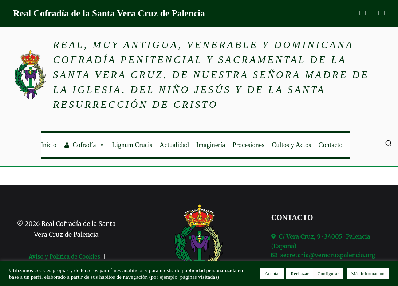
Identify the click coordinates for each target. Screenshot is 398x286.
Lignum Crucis (132, 145)
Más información (368, 273)
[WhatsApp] (372, 13)
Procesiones (248, 145)
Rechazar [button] (300, 273)
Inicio (48, 145)
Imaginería (210, 145)
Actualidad (174, 145)
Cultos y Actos (291, 145)
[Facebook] (360, 13)
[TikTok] (384, 13)
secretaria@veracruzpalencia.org (327, 255)
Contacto (331, 145)
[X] (378, 13)
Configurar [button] (328, 273)
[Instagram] (366, 13)
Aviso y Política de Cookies (64, 256)
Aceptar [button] (272, 273)
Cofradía (88, 145)
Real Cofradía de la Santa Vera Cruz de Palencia (109, 13)
